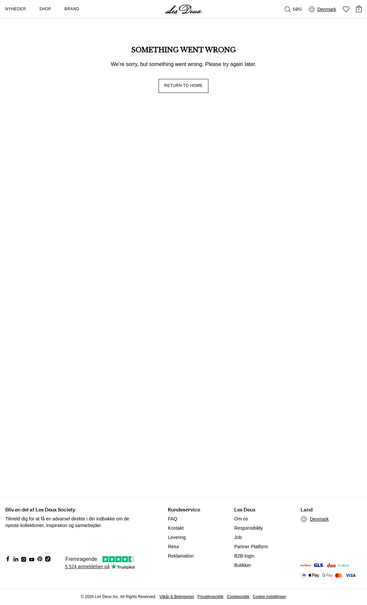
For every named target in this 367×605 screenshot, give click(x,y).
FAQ (172, 518)
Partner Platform (251, 546)
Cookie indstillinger (269, 596)
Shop (45, 9)
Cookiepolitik (238, 596)
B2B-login (244, 556)
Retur (173, 546)
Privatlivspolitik (210, 596)
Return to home (183, 85)
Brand (71, 9)
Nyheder (15, 9)
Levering (177, 537)
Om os (241, 518)
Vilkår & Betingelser (177, 596)
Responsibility (248, 528)
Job (238, 537)
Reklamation (181, 556)
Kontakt (176, 528)
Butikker (242, 565)
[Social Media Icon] (8, 559)
